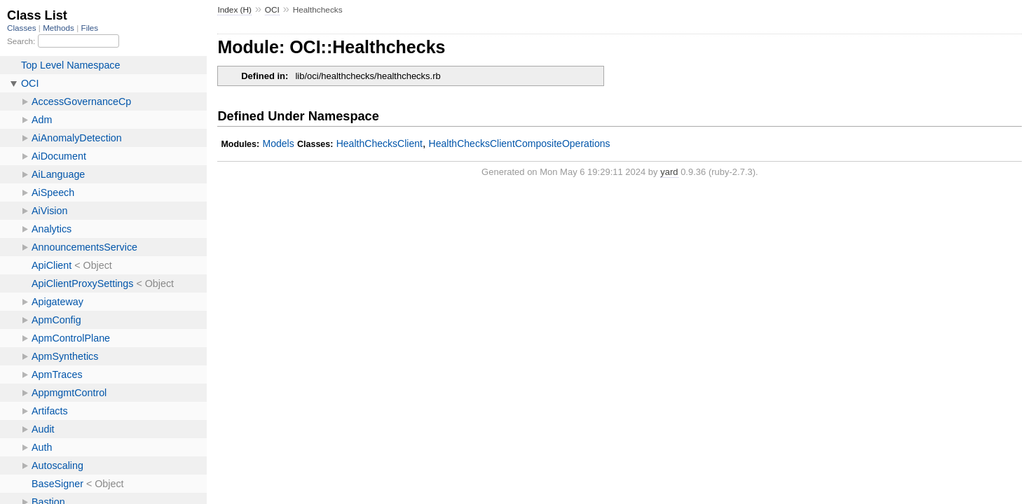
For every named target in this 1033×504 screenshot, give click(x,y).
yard (669, 172)
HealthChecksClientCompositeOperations (519, 143)
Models (278, 143)
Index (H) (234, 10)
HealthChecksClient (379, 143)
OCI (272, 10)
